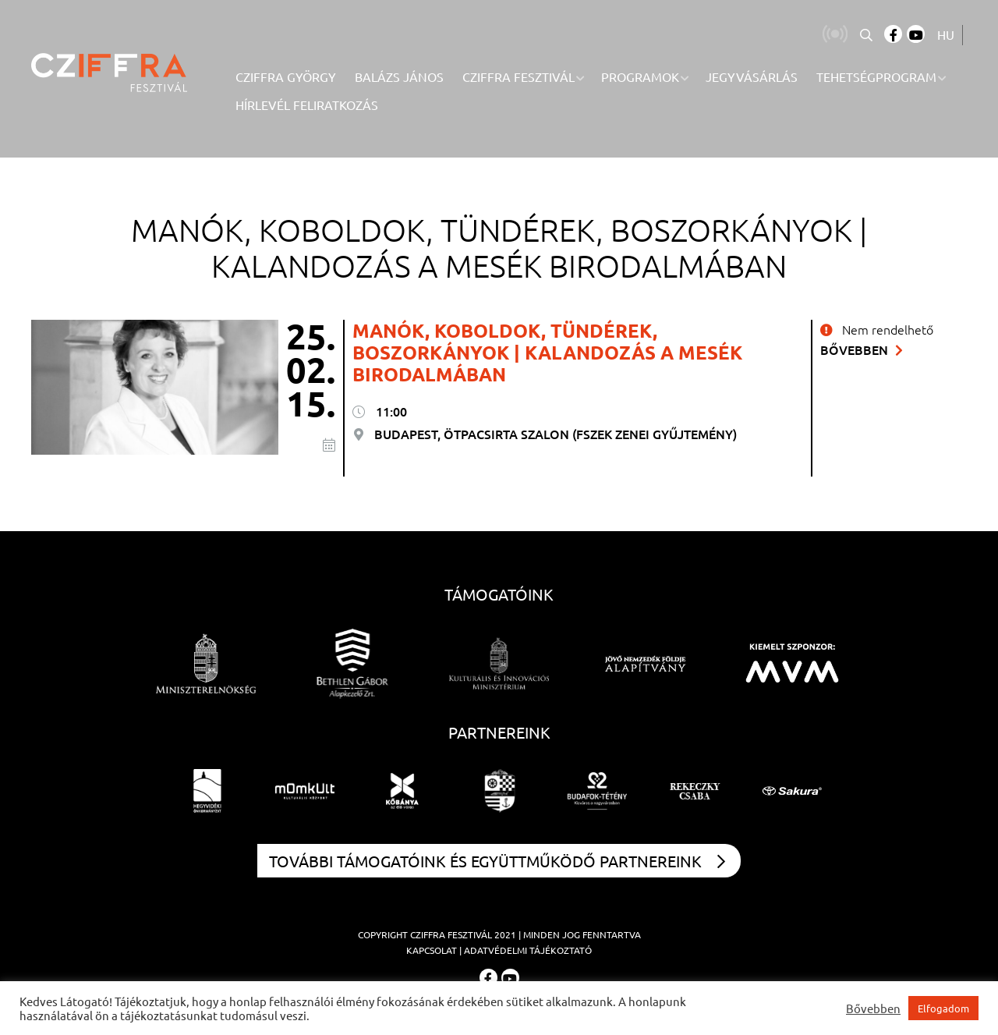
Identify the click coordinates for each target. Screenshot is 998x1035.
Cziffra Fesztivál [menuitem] (518, 76)
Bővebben (861, 349)
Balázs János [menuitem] (399, 76)
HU (945, 34)
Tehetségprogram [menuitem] (876, 76)
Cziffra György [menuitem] (285, 76)
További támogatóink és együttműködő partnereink (497, 860)
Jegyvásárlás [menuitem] (752, 76)
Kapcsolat (431, 950)
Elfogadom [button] (943, 1008)
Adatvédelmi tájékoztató (528, 950)
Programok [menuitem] (640, 76)
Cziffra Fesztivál (451, 934)
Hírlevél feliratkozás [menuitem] (306, 104)
